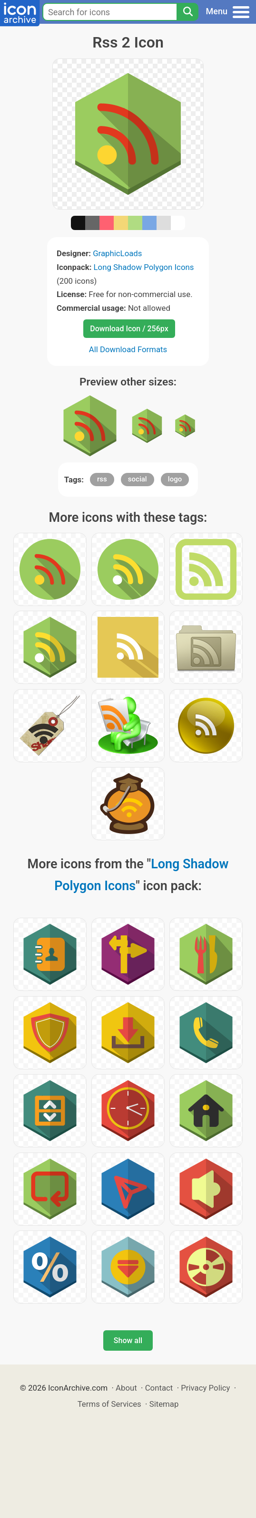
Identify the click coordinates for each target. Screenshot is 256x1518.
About (126, 1388)
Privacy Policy (205, 1388)
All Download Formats (128, 349)
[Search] (187, 12)
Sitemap (164, 1404)
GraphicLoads (117, 253)
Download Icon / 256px (129, 328)
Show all (128, 1340)
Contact (159, 1388)
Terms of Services (109, 1404)
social (137, 479)
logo (175, 479)
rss (102, 479)
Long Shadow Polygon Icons (144, 267)
